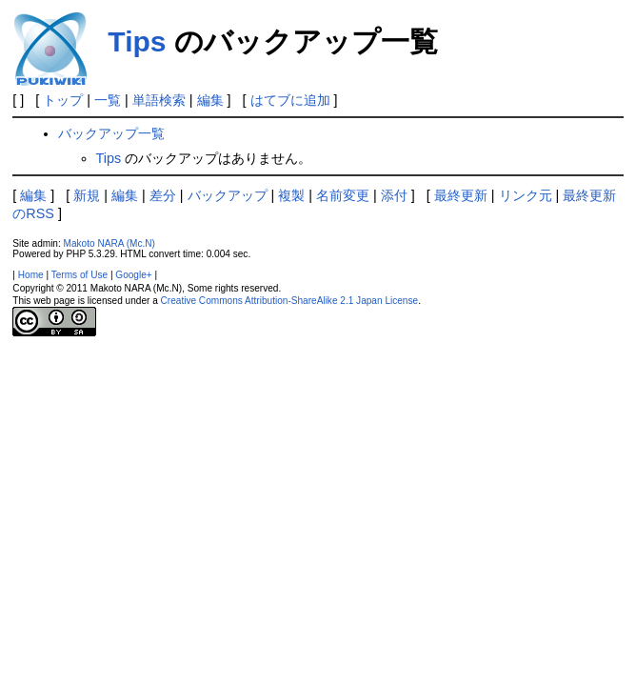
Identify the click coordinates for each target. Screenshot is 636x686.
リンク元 (525, 195)
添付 (394, 195)
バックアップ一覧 (111, 133)
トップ (63, 100)
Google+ (133, 275)
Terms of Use (79, 275)
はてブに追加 (290, 100)
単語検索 (159, 100)
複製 (291, 195)
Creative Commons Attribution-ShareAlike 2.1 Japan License (290, 300)
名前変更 (342, 195)
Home (31, 275)
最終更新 (460, 195)
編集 (210, 100)
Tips (137, 41)
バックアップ (228, 195)
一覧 (107, 100)
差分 (162, 195)
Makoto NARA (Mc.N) (109, 243)
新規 (86, 195)
